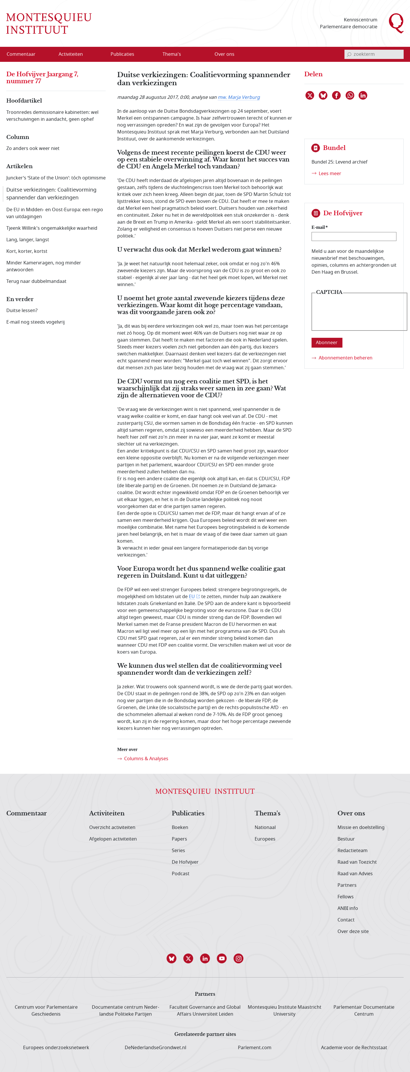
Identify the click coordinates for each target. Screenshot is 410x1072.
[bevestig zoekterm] (349, 54)
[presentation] (359, 316)
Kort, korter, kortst (26, 251)
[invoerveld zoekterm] (374, 54)
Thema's (267, 813)
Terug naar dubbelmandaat (36, 281)
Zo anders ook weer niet (32, 148)
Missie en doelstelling (361, 827)
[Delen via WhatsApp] (350, 95)
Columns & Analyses (146, 758)
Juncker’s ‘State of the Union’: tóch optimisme (56, 178)
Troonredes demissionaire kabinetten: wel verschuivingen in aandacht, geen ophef (52, 116)
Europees (265, 839)
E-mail (318, 227)
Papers (179, 839)
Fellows (346, 896)
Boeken (180, 827)
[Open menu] (98, 54)
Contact (346, 920)
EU (192, 596)
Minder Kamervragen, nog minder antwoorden (43, 266)
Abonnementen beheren (345, 358)
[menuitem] (24, 54)
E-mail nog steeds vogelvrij (35, 322)
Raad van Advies (355, 873)
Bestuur (346, 839)
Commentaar (26, 813)
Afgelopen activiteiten (113, 839)
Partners (347, 885)
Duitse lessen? (22, 310)
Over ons (351, 813)
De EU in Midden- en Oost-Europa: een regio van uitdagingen (54, 213)
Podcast (180, 873)
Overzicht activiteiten (112, 827)
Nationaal (265, 827)
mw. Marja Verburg (239, 97)
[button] (171, 958)
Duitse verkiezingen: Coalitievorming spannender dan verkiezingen (51, 193)
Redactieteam (353, 850)
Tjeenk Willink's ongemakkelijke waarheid (51, 228)
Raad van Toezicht (357, 862)
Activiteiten (107, 813)
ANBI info (348, 908)
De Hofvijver (185, 862)
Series (178, 850)
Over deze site (353, 931)
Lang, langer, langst (27, 239)
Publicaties (188, 813)
